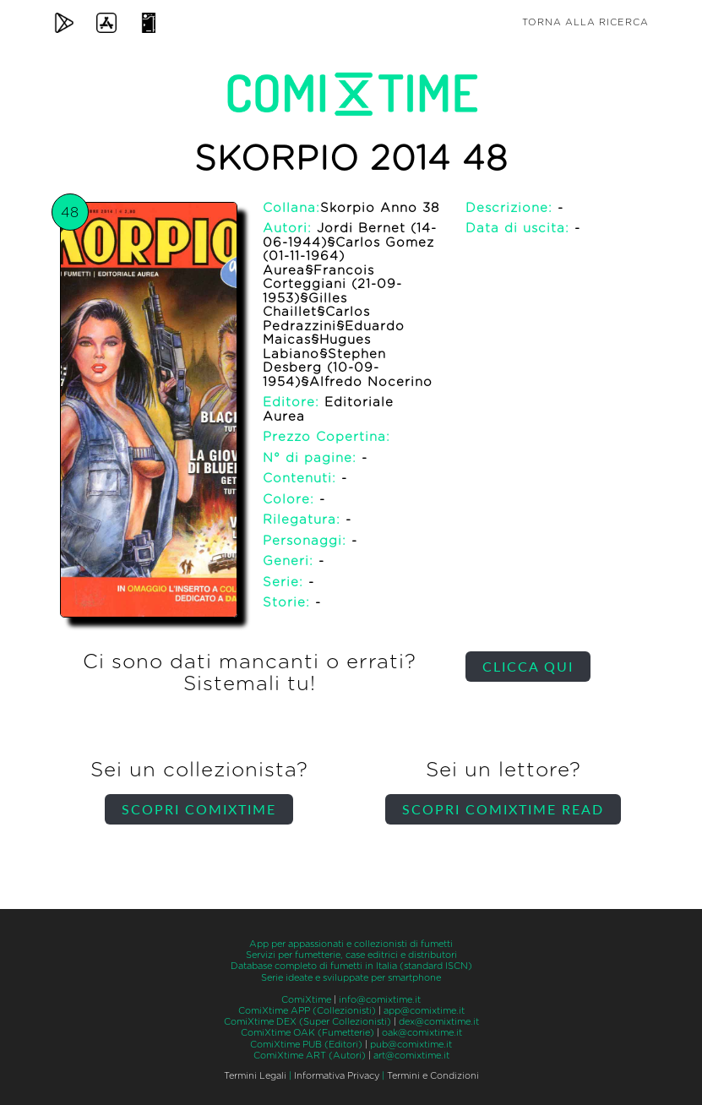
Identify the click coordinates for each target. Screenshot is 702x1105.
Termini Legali (255, 1076)
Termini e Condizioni (433, 1076)
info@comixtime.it (380, 999)
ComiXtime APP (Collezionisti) (307, 1010)
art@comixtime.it (411, 1055)
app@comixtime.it (424, 1010)
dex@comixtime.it (439, 1021)
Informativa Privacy (336, 1076)
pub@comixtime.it (411, 1044)
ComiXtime (306, 999)
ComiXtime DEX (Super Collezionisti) (307, 1021)
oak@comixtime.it (422, 1032)
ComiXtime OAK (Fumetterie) (307, 1032)
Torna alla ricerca (585, 22)
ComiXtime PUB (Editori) (306, 1044)
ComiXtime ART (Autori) (309, 1055)
